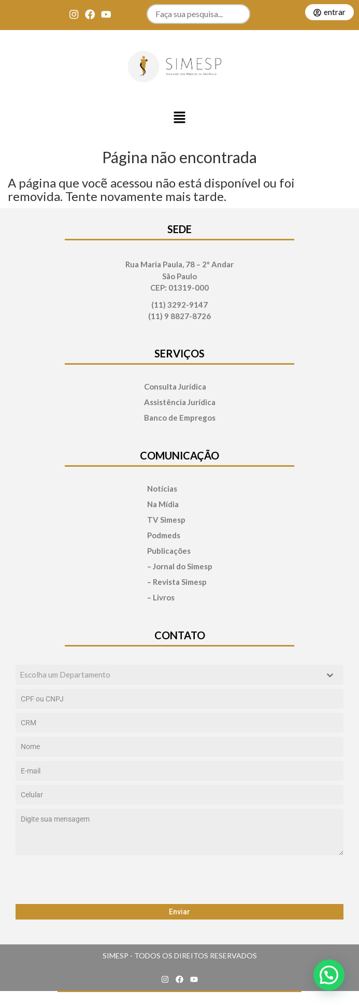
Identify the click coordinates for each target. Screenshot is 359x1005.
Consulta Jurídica (175, 387)
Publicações (169, 551)
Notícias (162, 489)
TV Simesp (166, 520)
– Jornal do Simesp (179, 566)
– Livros (161, 597)
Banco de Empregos (180, 418)
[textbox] (170, 675)
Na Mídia (163, 504)
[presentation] (179, 879)
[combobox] (179, 675)
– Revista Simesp (177, 582)
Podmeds (163, 535)
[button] (179, 118)
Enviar (179, 912)
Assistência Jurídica (180, 402)
